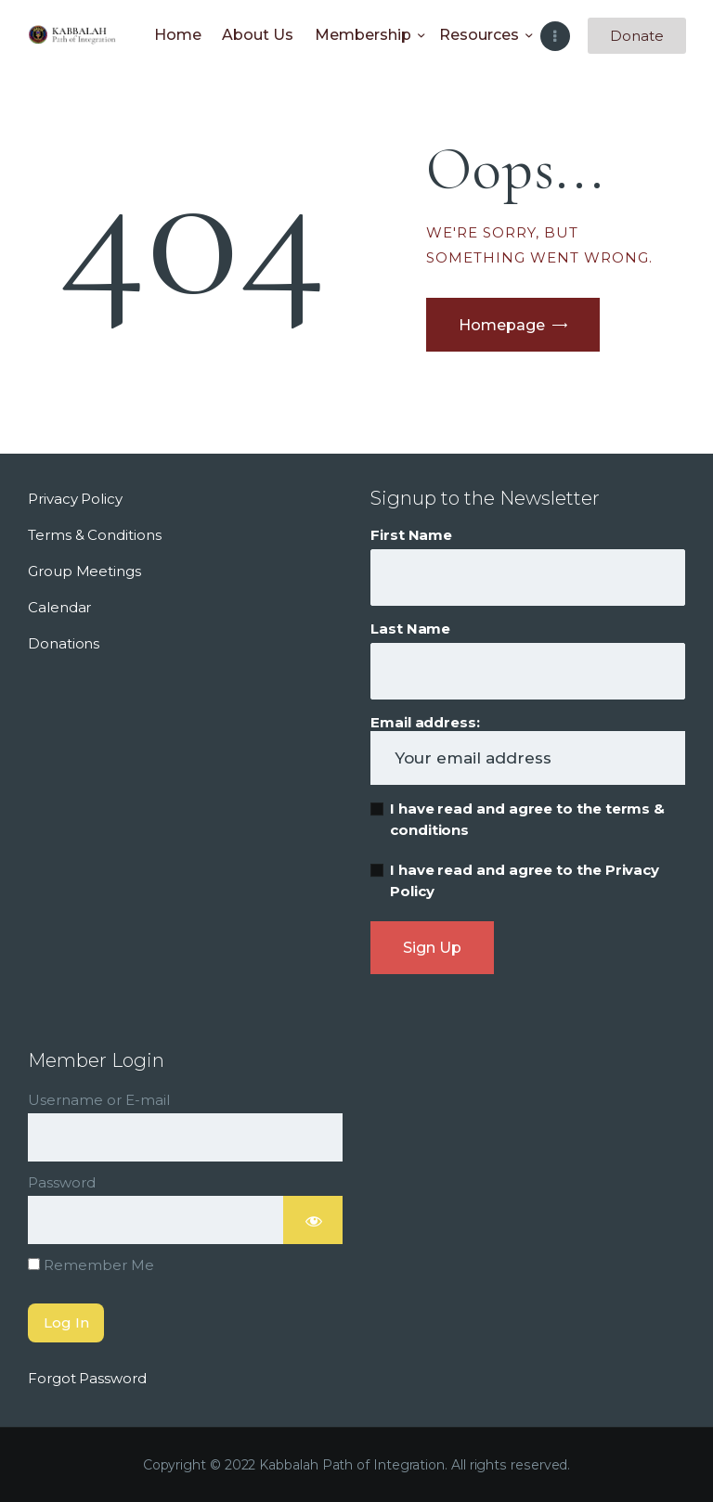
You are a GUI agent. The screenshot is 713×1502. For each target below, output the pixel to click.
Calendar (59, 607)
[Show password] (313, 1220)
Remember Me (91, 1265)
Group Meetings (84, 571)
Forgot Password (87, 1378)
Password (62, 1182)
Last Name (410, 628)
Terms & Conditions (95, 535)
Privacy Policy (75, 498)
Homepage (502, 325)
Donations (63, 643)
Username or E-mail (99, 1100)
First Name (411, 535)
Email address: (527, 749)
